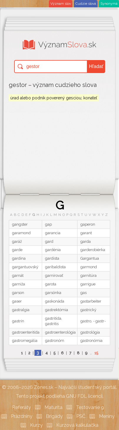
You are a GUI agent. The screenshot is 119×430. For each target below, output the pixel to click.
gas (83, 292)
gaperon (87, 224)
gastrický (88, 310)
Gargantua (89, 258)
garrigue (87, 284)
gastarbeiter (90, 301)
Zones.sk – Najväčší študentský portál (75, 387)
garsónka (53, 292)
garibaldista (55, 267)
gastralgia (20, 310)
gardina (19, 258)
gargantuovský (25, 267)
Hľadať (96, 66)
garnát (18, 275)
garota (50, 284)
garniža (18, 284)
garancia (52, 233)
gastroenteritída (25, 332)
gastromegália (24, 340)
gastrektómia (56, 310)
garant (86, 233)
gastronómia (91, 340)
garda (85, 241)
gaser (17, 301)
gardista (52, 258)
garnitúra (88, 275)
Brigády (54, 416)
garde (17, 250)
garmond (88, 267)
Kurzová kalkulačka (77, 425)
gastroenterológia (60, 332)
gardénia (53, 250)
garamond (21, 233)
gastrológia (90, 332)
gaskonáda (54, 301)
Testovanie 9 (90, 407)
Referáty (21, 407)
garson (18, 292)
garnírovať (54, 275)
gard (49, 241)
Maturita (53, 407)
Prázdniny (21, 416)
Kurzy (36, 425)
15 (96, 353)
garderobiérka (92, 250)
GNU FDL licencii (84, 396)
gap (48, 224)
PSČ (80, 416)
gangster (20, 224)
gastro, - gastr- (93, 321)
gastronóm (54, 340)
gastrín (18, 321)
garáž (17, 241)
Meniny (107, 416)
